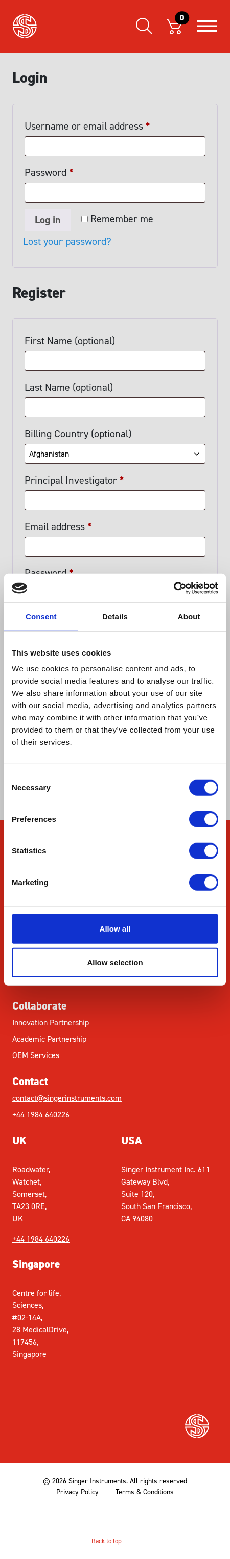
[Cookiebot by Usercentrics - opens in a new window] (173, 588)
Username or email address (87, 124)
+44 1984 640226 (41, 1114)
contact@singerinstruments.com (63, 1098)
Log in (48, 220)
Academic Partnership (49, 1039)
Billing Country (78, 433)
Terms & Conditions (145, 1492)
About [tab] (189, 616)
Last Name (69, 387)
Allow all (115, 928)
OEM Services (35, 1055)
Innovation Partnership (50, 1022)
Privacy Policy (77, 1492)
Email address (58, 524)
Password (49, 170)
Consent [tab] (41, 616)
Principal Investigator (74, 480)
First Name (70, 340)
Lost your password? (67, 241)
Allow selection (115, 962)
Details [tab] (115, 616)
